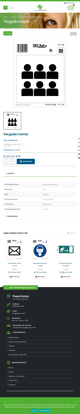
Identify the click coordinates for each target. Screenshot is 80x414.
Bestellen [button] (15, 277)
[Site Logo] (40, 8)
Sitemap (11, 372)
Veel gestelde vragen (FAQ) (17, 355)
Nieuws (11, 368)
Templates (12, 350)
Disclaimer (11, 385)
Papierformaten (13, 337)
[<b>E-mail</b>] (40, 312)
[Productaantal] (9, 161)
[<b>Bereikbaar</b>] (40, 319)
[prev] (71, 33)
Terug (8, 33)
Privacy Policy (12, 380)
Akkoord (34, 411)
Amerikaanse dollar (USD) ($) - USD (12, 145)
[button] (5, 8)
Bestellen (27, 161)
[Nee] (77, 408)
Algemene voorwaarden (16, 376)
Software (11, 346)
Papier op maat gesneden (17, 342)
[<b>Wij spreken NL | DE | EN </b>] (40, 326)
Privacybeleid (45, 411)
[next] (75, 33)
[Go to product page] (14, 249)
